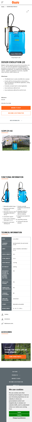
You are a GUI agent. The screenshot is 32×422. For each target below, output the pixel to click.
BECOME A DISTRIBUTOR (16, 382)
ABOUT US (16, 385)
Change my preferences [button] (19, 418)
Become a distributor (16, 113)
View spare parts (15, 356)
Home (3, 6)
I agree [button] (19, 412)
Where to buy (16, 108)
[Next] (30, 143)
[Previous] (2, 143)
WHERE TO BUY (16, 378)
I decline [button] (19, 415)
